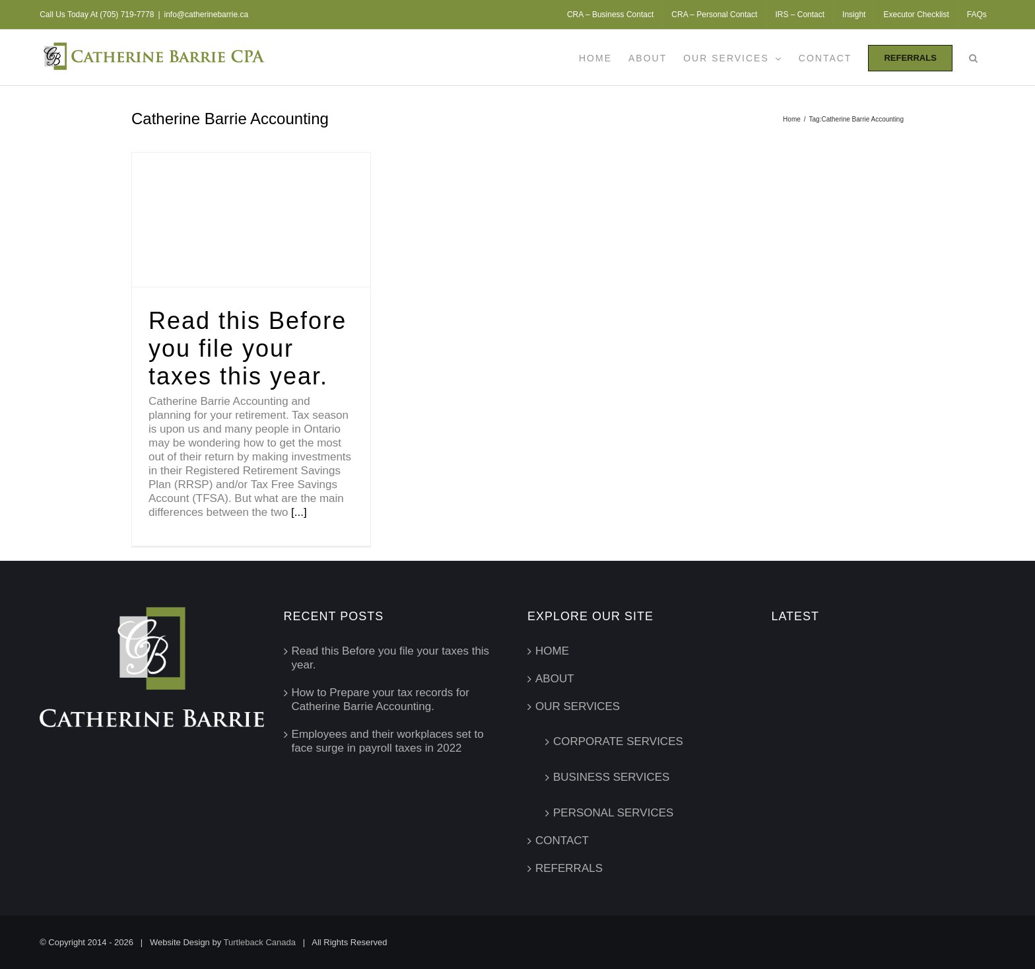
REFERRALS (569, 868)
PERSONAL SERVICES (613, 813)
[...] (299, 512)
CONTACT (562, 840)
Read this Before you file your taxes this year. (248, 348)
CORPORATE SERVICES (618, 741)
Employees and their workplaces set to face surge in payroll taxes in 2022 (388, 741)
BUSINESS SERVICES (611, 777)
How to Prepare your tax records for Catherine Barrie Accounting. (380, 699)
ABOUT (554, 678)
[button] (974, 57)
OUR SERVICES (577, 706)
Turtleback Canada (260, 942)
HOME (552, 651)
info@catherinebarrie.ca (206, 14)
